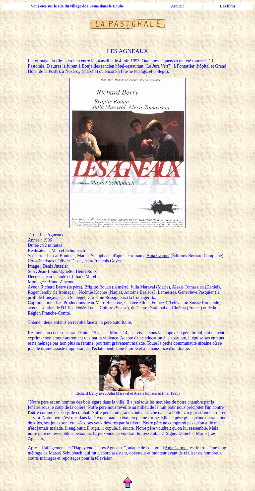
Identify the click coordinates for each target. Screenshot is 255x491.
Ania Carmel (157, 255)
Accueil (177, 6)
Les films (227, 6)
